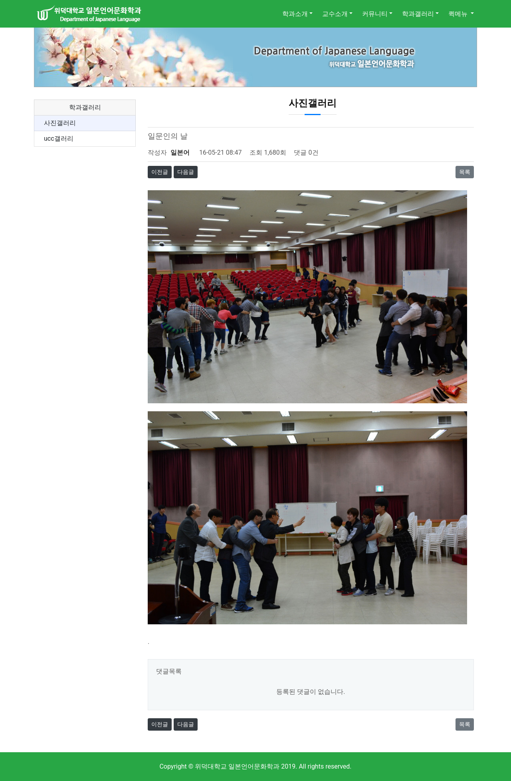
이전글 (159, 172)
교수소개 (335, 14)
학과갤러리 (418, 14)
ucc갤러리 (58, 138)
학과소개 (295, 14)
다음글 (185, 172)
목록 (464, 172)
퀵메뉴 (458, 14)
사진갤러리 (60, 123)
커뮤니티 (375, 14)
